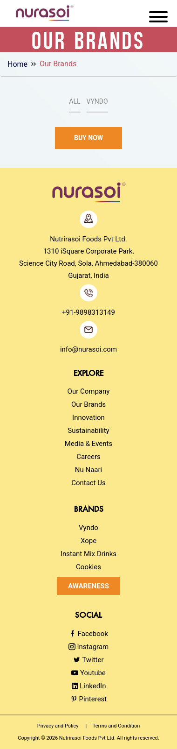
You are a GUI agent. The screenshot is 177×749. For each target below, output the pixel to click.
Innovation (88, 417)
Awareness (88, 586)
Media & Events (88, 443)
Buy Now (88, 137)
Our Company (89, 391)
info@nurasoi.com (88, 349)
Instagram (88, 647)
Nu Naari (88, 470)
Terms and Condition (116, 726)
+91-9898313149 (88, 312)
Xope (88, 541)
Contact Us (88, 483)
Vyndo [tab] (97, 101)
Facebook (88, 633)
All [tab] (74, 101)
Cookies (88, 567)
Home (17, 64)
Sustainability (88, 430)
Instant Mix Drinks (88, 554)
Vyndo (88, 527)
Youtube (88, 673)
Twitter (88, 660)
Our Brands (58, 63)
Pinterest (88, 699)
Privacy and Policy (58, 726)
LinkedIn (88, 686)
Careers (88, 456)
